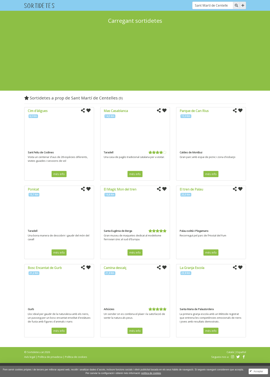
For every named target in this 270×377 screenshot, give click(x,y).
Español (241, 352)
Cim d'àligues (38, 111)
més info (59, 174)
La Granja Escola (192, 268)
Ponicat (33, 189)
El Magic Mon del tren (120, 189)
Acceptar (258, 371)
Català (230, 352)
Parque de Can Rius (194, 111)
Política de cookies (76, 357)
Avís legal (29, 357)
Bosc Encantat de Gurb (45, 268)
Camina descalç (115, 268)
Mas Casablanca (116, 111)
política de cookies (151, 373)
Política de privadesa (50, 357)
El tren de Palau (191, 189)
